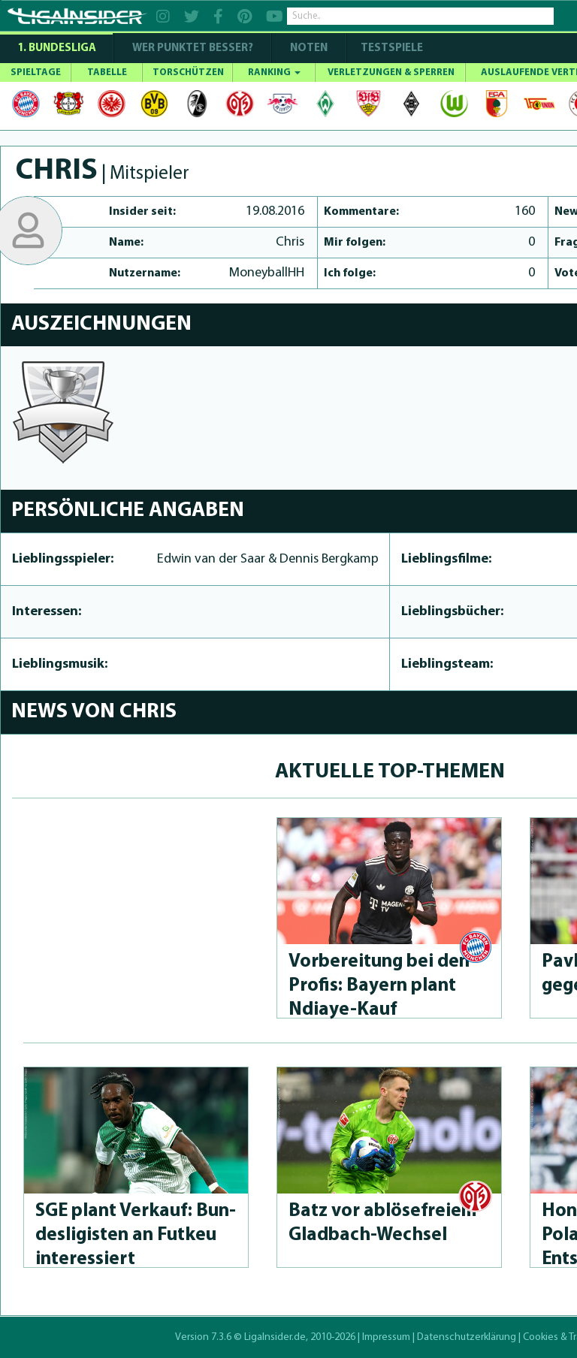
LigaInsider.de (275, 1337)
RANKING (274, 72)
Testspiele (391, 48)
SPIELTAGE (36, 72)
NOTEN (309, 48)
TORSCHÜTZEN (188, 72)
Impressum (386, 1337)
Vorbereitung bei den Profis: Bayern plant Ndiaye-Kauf (379, 985)
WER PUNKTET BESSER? (192, 48)
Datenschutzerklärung (466, 1337)
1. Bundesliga (56, 48)
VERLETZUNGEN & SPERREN (391, 72)
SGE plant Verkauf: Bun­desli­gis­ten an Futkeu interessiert (135, 1235)
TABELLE (107, 72)
